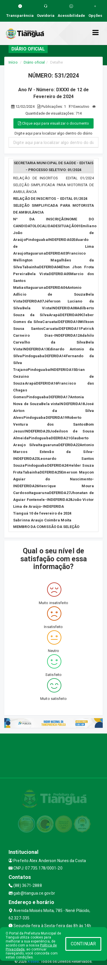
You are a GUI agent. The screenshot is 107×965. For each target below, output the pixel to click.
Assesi (33, 961)
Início (13, 62)
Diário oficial (34, 62)
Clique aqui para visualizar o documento (53, 123)
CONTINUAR (83, 943)
